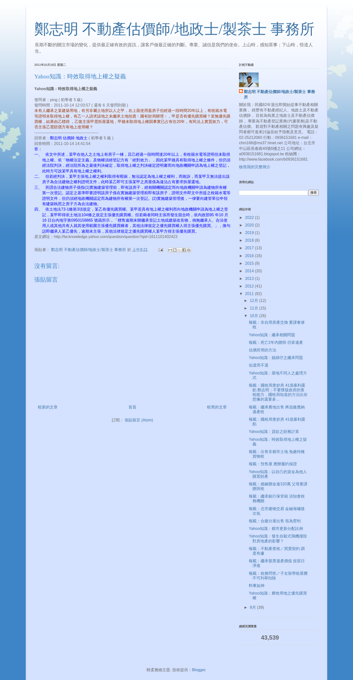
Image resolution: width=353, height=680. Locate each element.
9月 (253, 607)
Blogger (198, 670)
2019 (250, 233)
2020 (250, 225)
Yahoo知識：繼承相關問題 (272, 335)
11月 (254, 308)
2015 (250, 263)
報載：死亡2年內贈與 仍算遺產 (276, 342)
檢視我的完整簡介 (254, 167)
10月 (254, 316)
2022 (250, 217)
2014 (250, 271)
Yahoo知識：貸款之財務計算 (274, 431)
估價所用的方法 (262, 350)
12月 (254, 300)
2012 (250, 286)
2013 (250, 278)
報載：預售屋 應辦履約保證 (273, 464)
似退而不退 (258, 365)
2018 (250, 240)
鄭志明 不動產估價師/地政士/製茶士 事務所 (174, 29)
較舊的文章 (217, 407)
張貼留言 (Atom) (139, 420)
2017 (250, 248)
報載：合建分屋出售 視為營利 (275, 521)
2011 (250, 294)
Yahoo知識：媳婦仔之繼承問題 (276, 358)
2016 (250, 256)
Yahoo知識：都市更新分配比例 (276, 528)
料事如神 (257, 586)
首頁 (132, 407)
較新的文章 (48, 407)
